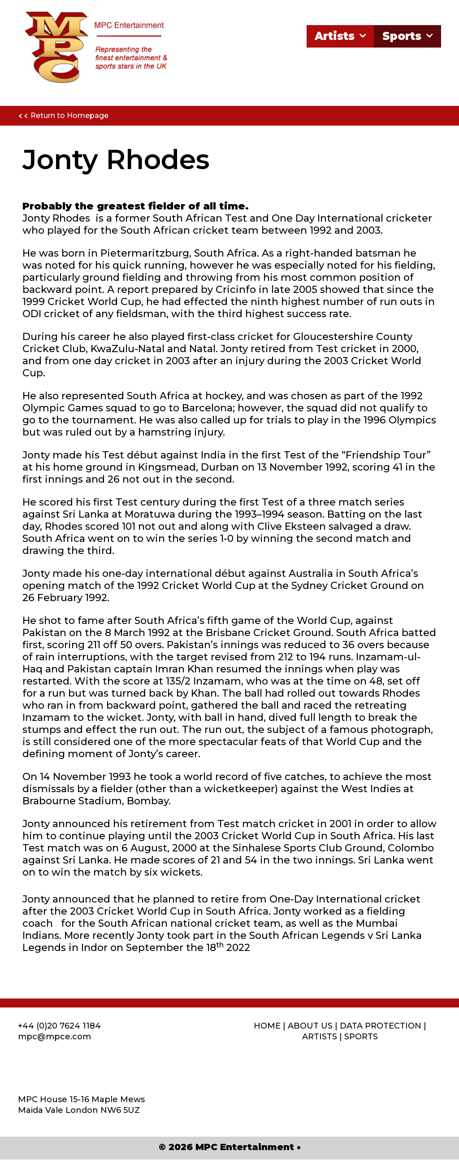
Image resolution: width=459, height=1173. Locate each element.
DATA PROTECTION (380, 1026)
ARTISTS (319, 1037)
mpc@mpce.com (54, 1037)
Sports (408, 36)
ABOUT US (310, 1026)
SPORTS (361, 1037)
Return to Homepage (63, 116)
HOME (267, 1026)
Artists (341, 36)
